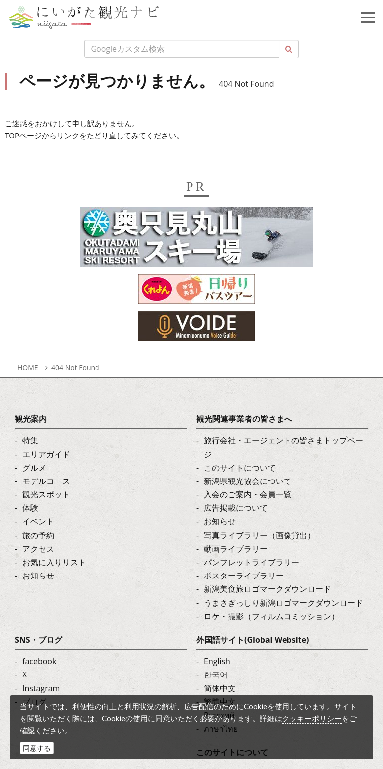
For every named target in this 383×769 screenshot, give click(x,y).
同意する (37, 748)
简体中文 (220, 688)
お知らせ (38, 575)
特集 (30, 440)
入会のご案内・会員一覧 (247, 494)
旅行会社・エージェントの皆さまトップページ (283, 447)
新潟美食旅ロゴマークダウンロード (267, 588)
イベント (38, 521)
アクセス (38, 548)
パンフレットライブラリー (251, 562)
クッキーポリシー (312, 718)
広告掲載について (236, 507)
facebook (39, 661)
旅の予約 (38, 535)
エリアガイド (46, 454)
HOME (27, 367)
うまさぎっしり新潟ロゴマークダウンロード (283, 602)
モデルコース (46, 481)
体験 (30, 507)
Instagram (41, 688)
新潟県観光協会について (247, 481)
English (217, 661)
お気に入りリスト (54, 562)
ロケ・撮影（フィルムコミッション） (271, 616)
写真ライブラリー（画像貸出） (259, 535)
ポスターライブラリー (244, 575)
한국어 (216, 674)
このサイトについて (240, 467)
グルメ (34, 467)
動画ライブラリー (236, 548)
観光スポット (46, 494)
